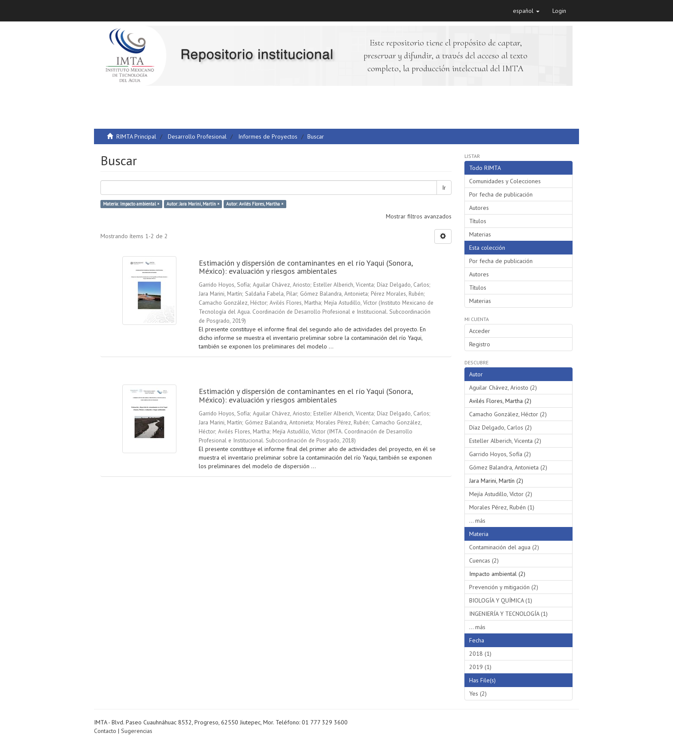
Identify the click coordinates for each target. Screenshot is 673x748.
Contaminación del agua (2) (504, 547)
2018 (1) (480, 653)
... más (477, 520)
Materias (480, 234)
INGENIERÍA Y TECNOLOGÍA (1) (508, 614)
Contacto (105, 731)
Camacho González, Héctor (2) (508, 414)
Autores (479, 208)
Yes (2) (478, 693)
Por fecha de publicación (501, 194)
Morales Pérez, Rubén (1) (501, 507)
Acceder (479, 331)
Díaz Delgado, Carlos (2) (500, 427)
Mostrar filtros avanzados (419, 216)
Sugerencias (136, 731)
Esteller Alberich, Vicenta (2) (505, 441)
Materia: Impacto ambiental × (131, 204)
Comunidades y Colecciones (505, 181)
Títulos (477, 221)
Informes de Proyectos (267, 136)
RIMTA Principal (136, 136)
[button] (526, 10)
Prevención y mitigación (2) (503, 587)
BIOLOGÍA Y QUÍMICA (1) (500, 600)
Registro (479, 344)
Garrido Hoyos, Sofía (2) (500, 454)
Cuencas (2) (484, 560)
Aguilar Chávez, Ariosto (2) (503, 387)
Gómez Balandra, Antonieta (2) (508, 467)
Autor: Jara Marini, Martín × (193, 204)
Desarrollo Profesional (197, 136)
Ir (444, 187)
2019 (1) (480, 667)
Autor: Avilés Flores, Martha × (254, 204)
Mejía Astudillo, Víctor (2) (500, 494)
